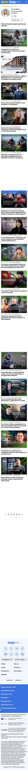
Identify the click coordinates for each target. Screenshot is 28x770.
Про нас (16, 664)
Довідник (4, 674)
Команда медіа (15, 20)
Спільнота (17, 667)
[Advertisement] (14, 175)
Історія (3, 667)
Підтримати (4, 2)
